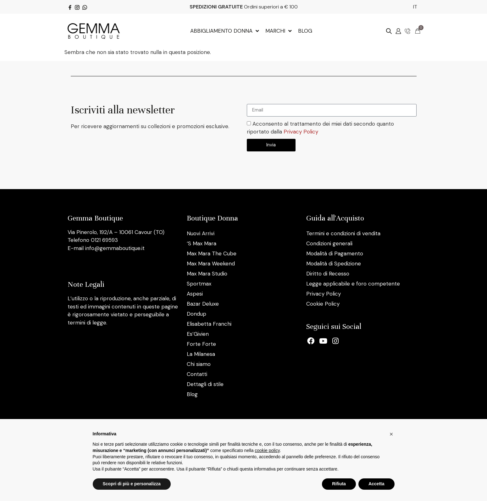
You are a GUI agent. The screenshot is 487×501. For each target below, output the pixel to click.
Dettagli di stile (205, 384)
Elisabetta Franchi (209, 323)
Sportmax (199, 283)
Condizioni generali (329, 243)
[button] (391, 434)
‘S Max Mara (201, 243)
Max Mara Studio (207, 273)
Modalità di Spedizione (333, 263)
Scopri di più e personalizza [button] (132, 483)
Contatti (197, 374)
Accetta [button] (376, 483)
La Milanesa (201, 354)
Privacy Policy (301, 131)
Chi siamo (199, 364)
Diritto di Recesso (327, 273)
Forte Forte (201, 343)
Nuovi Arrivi (200, 233)
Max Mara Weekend (211, 263)
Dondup (196, 313)
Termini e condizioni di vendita (343, 233)
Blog (192, 394)
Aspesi (195, 293)
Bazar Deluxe (203, 303)
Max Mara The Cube (211, 253)
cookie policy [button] (267, 450)
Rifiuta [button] (339, 483)
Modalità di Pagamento (334, 253)
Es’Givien (198, 333)
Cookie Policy (323, 303)
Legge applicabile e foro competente (353, 283)
